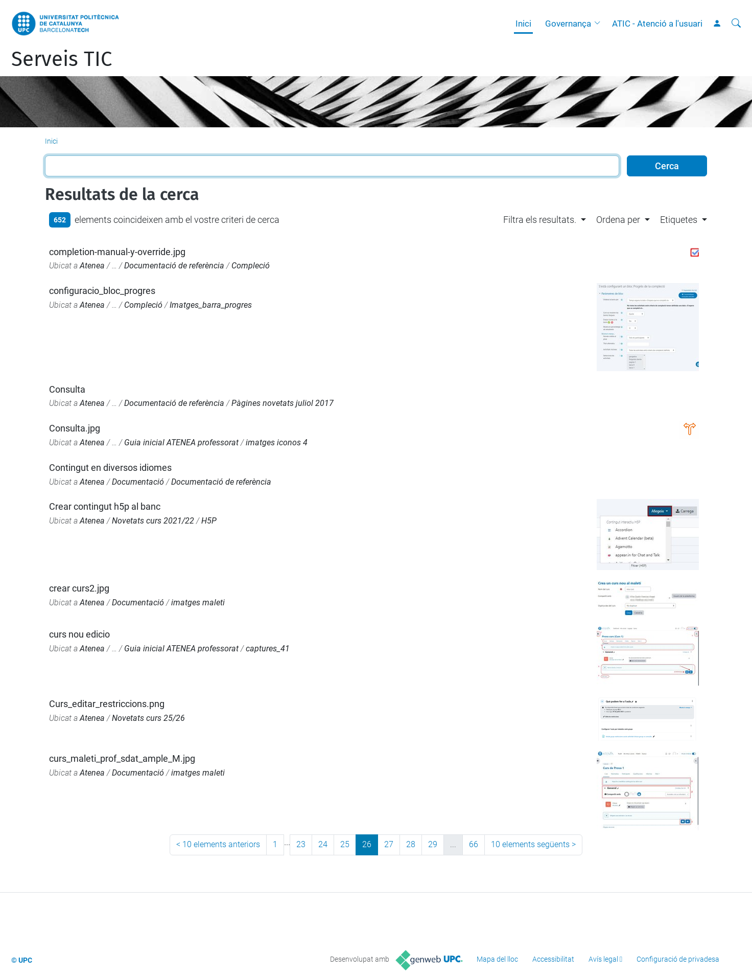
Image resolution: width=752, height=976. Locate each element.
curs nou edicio (79, 634)
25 (344, 844)
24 (322, 844)
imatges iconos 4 (277, 442)
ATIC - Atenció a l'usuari (657, 23)
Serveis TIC (61, 59)
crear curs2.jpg (79, 588)
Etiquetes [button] (678, 219)
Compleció (250, 265)
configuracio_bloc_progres (102, 290)
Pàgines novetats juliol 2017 (282, 403)
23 (301, 844)
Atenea (92, 265)
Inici (523, 23)
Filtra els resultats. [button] (539, 219)
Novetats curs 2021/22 (153, 521)
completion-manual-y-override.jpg (117, 251)
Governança (568, 23)
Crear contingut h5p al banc (104, 506)
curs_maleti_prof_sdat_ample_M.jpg (122, 758)
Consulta (67, 389)
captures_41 (268, 648)
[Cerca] (736, 23)
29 (432, 844)
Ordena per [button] (618, 219)
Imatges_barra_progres (211, 305)
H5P (209, 521)
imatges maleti (198, 602)
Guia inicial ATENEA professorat (181, 442)
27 (388, 844)
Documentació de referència (174, 265)
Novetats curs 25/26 (148, 718)
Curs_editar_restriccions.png (107, 703)
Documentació (138, 482)
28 (410, 844)
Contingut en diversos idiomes (110, 467)
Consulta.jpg (74, 428)
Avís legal (603, 959)
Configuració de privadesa (678, 959)
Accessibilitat (553, 959)
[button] (600, 23)
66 (473, 844)
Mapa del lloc (497, 959)
